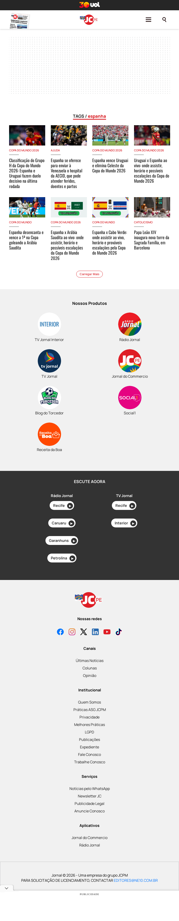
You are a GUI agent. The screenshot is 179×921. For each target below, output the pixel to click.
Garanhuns (63, 541)
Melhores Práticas (89, 724)
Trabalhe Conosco (89, 762)
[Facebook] (60, 632)
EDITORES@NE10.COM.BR (136, 880)
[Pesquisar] (164, 19)
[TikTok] (118, 632)
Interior (125, 523)
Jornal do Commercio (89, 837)
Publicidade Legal (89, 803)
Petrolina (63, 558)
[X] (83, 632)
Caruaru (63, 523)
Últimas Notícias (89, 660)
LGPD (89, 732)
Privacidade (89, 717)
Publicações (89, 739)
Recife (63, 506)
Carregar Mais (89, 274)
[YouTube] (106, 632)
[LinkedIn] (95, 632)
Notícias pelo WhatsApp (89, 788)
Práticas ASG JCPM (89, 709)
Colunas (90, 668)
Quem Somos (89, 702)
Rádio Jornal (89, 845)
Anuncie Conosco (89, 811)
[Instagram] (72, 632)
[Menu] (148, 19)
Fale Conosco (89, 754)
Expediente (89, 747)
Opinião (89, 675)
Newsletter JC (89, 796)
